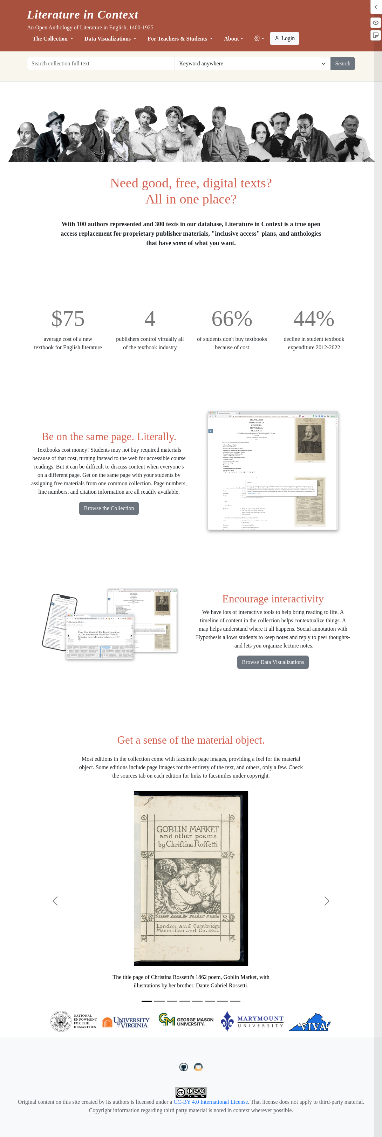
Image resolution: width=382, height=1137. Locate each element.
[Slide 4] (184, 1001)
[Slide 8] (235, 1001)
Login (284, 38)
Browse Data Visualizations (273, 662)
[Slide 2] (159, 1001)
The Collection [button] (51, 39)
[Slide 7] (222, 1001)
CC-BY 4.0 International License (210, 1102)
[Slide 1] (147, 1001)
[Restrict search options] (253, 63)
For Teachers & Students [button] (178, 39)
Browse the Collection (109, 508)
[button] (259, 39)
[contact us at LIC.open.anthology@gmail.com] (198, 1066)
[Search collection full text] (101, 63)
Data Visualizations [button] (108, 39)
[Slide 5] (197, 1001)
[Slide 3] (172, 1001)
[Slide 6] (210, 1001)
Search (342, 63)
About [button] (231, 39)
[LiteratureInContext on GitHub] (184, 1066)
